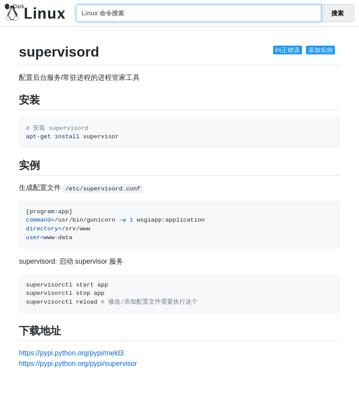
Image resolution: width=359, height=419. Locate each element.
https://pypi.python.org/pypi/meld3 (71, 353)
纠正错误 (287, 50)
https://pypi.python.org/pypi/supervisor (78, 363)
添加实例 (320, 50)
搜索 (337, 13)
